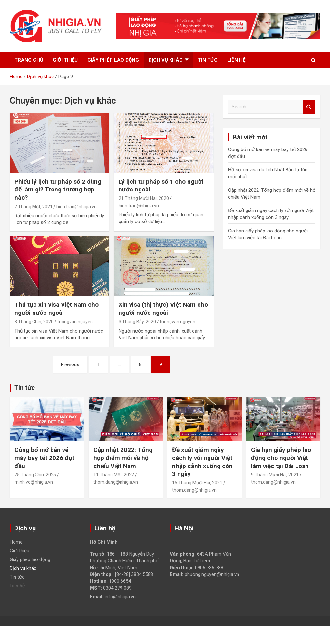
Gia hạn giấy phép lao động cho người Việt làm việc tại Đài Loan (281, 457)
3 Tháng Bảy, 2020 (137, 321)
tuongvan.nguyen (75, 321)
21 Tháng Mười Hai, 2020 (144, 198)
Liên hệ (236, 60)
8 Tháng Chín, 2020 (34, 321)
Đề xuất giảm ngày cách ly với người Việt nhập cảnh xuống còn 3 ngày (202, 461)
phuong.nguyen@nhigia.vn (212, 574)
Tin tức (208, 60)
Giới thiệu (65, 60)
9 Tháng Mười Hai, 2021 (275, 474)
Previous (70, 364)
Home (16, 542)
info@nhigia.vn (120, 597)
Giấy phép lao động (113, 60)
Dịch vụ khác (166, 60)
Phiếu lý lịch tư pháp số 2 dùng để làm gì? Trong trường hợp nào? (58, 189)
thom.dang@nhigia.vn (115, 482)
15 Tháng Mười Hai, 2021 (197, 482)
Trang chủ (29, 60)
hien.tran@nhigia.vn (76, 206)
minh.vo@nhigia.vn (34, 482)
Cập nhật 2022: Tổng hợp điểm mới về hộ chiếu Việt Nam (122, 457)
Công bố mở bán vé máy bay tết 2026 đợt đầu (44, 457)
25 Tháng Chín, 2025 (35, 474)
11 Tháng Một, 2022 (113, 474)
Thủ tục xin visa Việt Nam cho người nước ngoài (57, 308)
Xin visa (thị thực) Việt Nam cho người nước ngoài (163, 308)
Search (309, 107)
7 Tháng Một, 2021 (34, 206)
